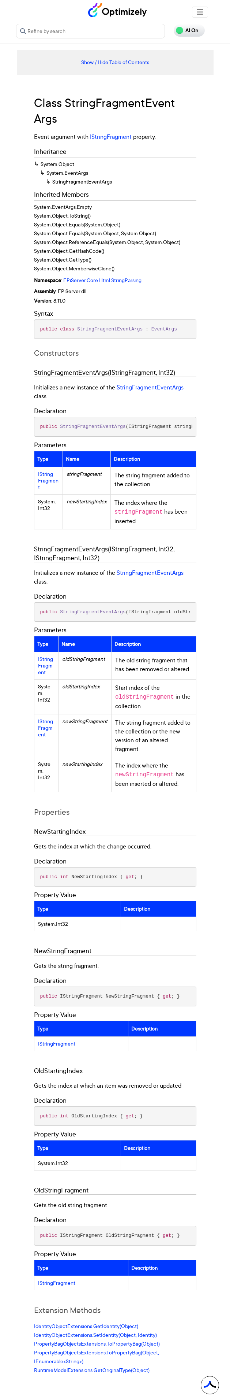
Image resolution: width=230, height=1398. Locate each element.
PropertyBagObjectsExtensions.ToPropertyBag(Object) (97, 1343)
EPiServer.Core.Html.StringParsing (102, 280)
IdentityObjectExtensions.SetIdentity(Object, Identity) (95, 1334)
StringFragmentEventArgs (150, 387)
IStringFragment (111, 137)
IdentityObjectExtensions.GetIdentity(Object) (86, 1326)
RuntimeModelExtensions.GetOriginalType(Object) (92, 1369)
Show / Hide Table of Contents (115, 62)
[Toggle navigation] (200, 12)
